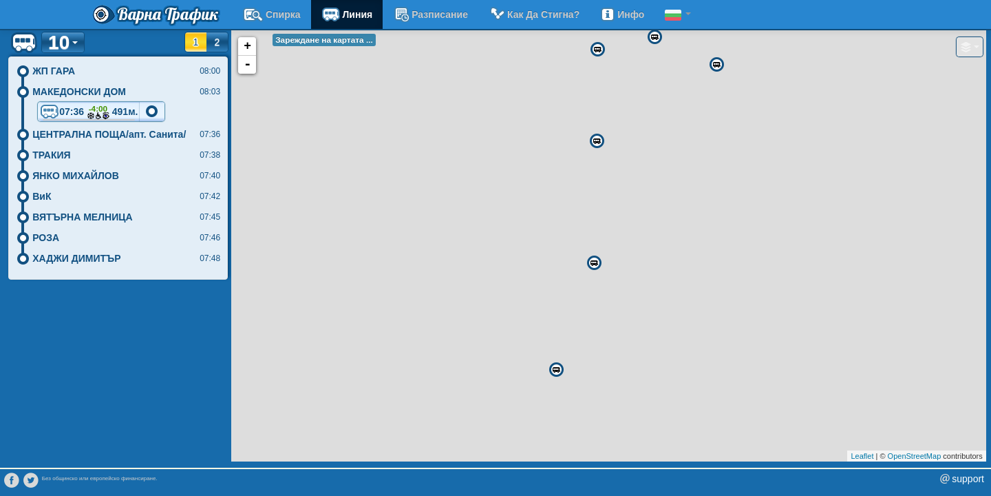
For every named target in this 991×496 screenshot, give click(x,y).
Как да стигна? (534, 14)
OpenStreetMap (914, 456)
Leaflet (862, 456)
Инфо (622, 14)
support (968, 478)
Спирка (272, 14)
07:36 (89, 112)
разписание (430, 14)
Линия (347, 14)
